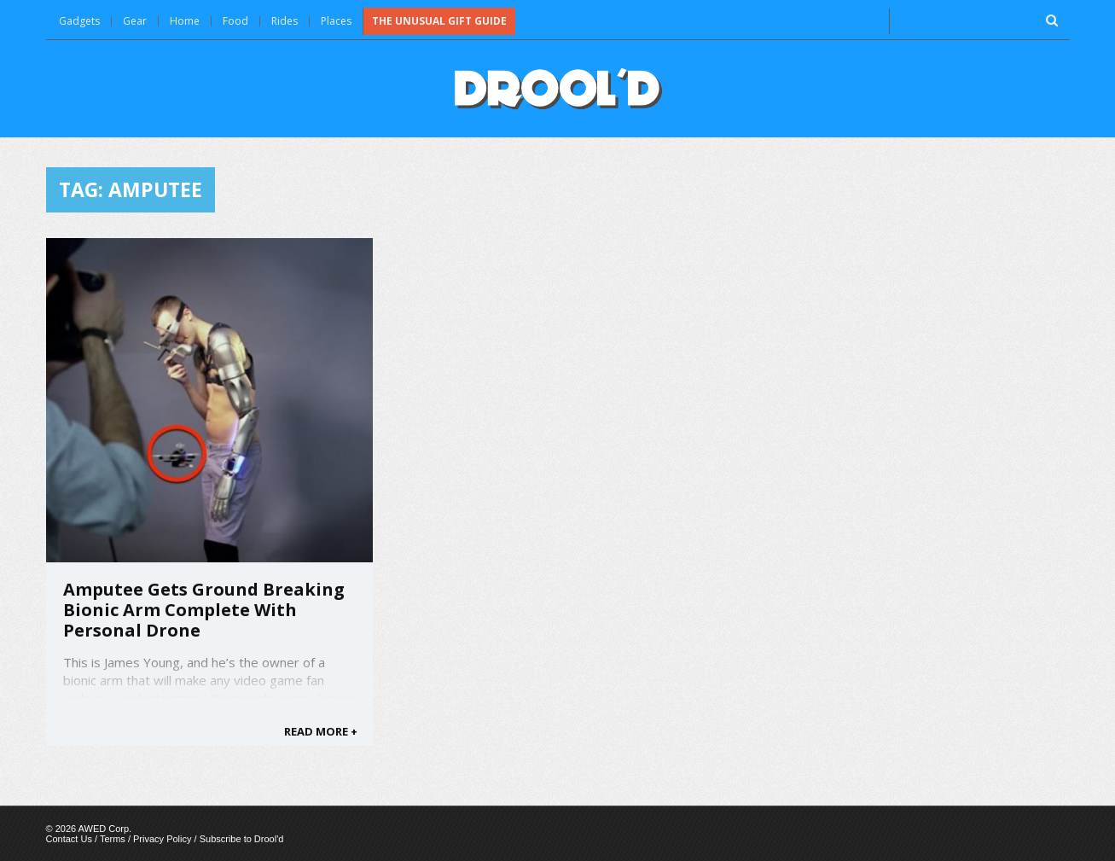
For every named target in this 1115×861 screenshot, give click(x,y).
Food (235, 21)
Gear (135, 21)
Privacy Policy (162, 839)
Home (185, 21)
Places (336, 21)
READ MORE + (320, 731)
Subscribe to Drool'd (242, 839)
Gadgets (79, 21)
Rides (284, 21)
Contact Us (69, 839)
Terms (112, 839)
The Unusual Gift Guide (439, 21)
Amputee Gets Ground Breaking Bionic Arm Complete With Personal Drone (204, 610)
